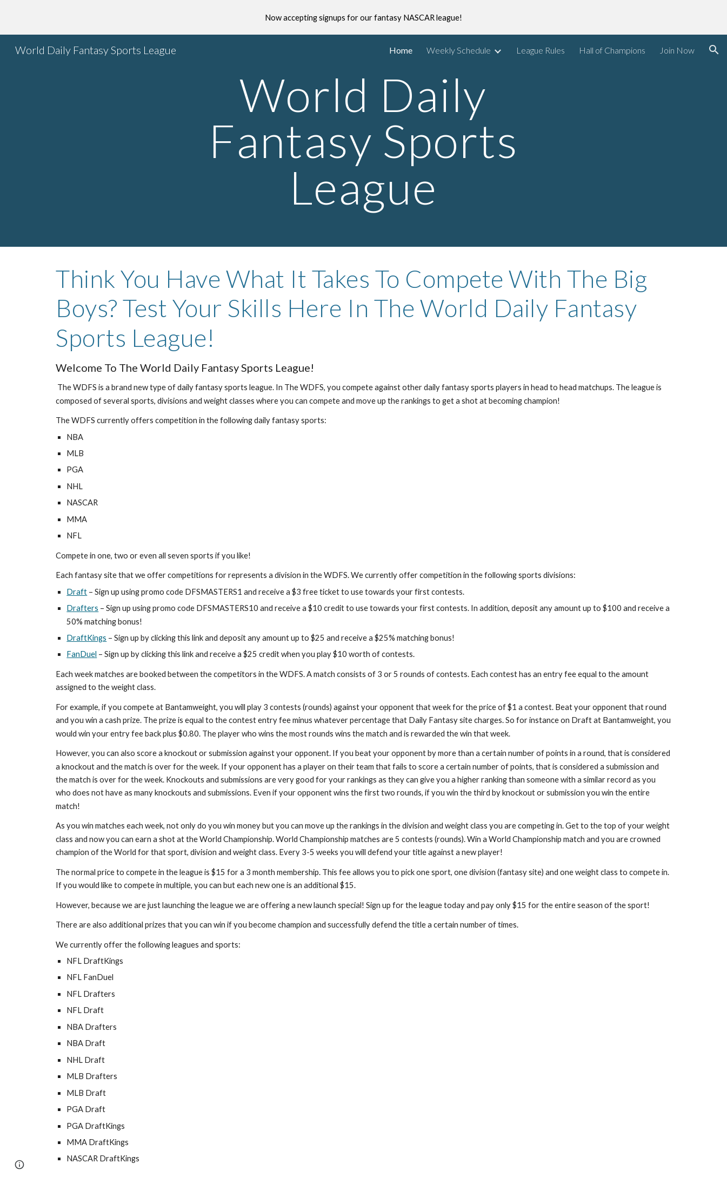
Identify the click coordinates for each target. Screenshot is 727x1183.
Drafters (82, 608)
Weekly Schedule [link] (458, 50)
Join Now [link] (677, 50)
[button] (714, 50)
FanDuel (81, 654)
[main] (363, 140)
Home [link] (400, 50)
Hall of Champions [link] (612, 50)
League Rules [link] (540, 50)
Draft (76, 591)
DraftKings (86, 637)
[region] (363, 17)
